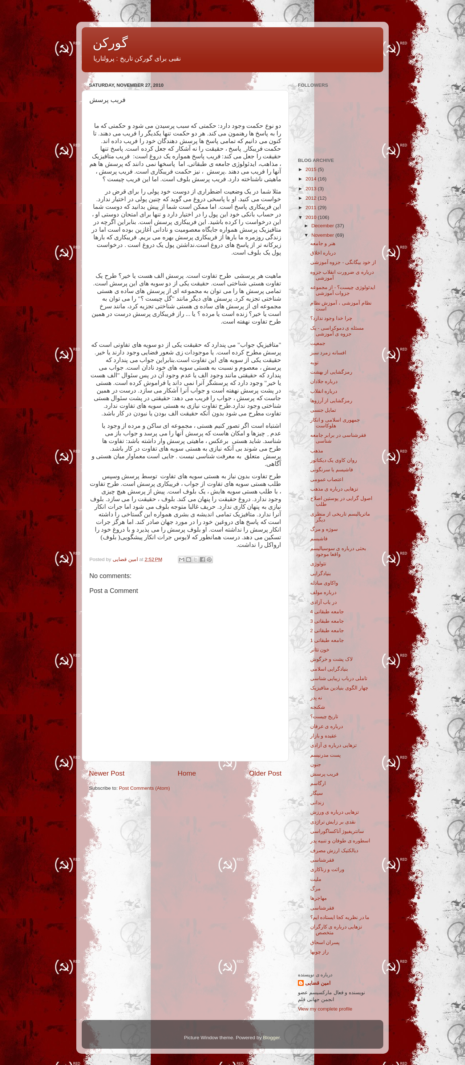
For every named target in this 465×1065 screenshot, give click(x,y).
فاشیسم (319, 538)
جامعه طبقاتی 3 (327, 621)
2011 (312, 207)
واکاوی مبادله (324, 583)
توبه (314, 362)
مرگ (315, 888)
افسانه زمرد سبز (328, 352)
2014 (312, 179)
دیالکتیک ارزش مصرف (334, 850)
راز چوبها (319, 952)
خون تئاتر (320, 650)
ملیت (316, 879)
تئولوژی (318, 563)
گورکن (110, 42)
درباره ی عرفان (326, 726)
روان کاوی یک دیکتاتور (333, 460)
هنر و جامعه (323, 243)
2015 (312, 169)
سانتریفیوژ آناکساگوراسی (337, 831)
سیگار (316, 793)
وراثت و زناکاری (327, 869)
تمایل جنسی (323, 410)
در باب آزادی (323, 602)
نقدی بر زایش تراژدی (333, 822)
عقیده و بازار (323, 736)
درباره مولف (323, 592)
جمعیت (318, 343)
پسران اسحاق (325, 942)
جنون (315, 764)
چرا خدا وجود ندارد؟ (331, 318)
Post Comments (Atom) (144, 788)
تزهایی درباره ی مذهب (334, 489)
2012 (312, 198)
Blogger (271, 1037)
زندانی (317, 802)
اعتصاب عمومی (327, 479)
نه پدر (316, 697)
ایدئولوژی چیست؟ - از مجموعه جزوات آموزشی (343, 290)
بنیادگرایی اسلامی (329, 669)
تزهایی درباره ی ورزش (334, 812)
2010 (312, 217)
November (323, 235)
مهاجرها (318, 898)
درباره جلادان (324, 381)
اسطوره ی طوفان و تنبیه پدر (340, 841)
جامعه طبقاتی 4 (327, 611)
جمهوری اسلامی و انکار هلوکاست (335, 422)
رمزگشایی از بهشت (331, 372)
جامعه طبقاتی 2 (327, 630)
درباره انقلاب (323, 391)
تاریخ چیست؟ (324, 716)
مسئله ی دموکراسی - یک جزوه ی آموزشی (337, 331)
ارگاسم (318, 783)
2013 (312, 188)
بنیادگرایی (320, 573)
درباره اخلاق (323, 253)
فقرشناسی (322, 860)
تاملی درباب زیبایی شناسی (338, 678)
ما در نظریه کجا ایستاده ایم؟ (340, 917)
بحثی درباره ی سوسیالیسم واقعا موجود (338, 551)
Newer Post (107, 773)
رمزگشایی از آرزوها (331, 400)
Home (187, 773)
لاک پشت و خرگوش (331, 659)
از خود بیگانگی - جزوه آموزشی (343, 262)
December (323, 225)
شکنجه (317, 707)
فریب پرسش (324, 774)
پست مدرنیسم (325, 755)
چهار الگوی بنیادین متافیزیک (339, 688)
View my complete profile (325, 1009)
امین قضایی (318, 983)
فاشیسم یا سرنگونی (331, 469)
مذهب (316, 451)
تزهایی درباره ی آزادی (333, 745)
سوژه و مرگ (324, 529)
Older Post (265, 773)
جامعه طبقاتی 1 (327, 640)
